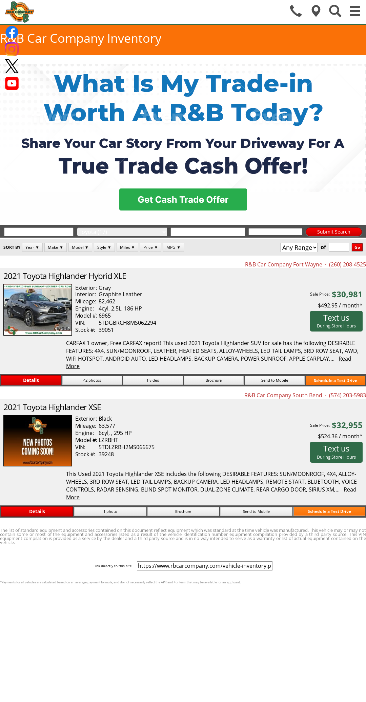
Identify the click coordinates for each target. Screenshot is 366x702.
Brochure (214, 380)
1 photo (110, 511)
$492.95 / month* (340, 305)
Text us (336, 320)
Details (31, 380)
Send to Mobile (274, 380)
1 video (152, 380)
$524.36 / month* (340, 436)
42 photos (92, 380)
